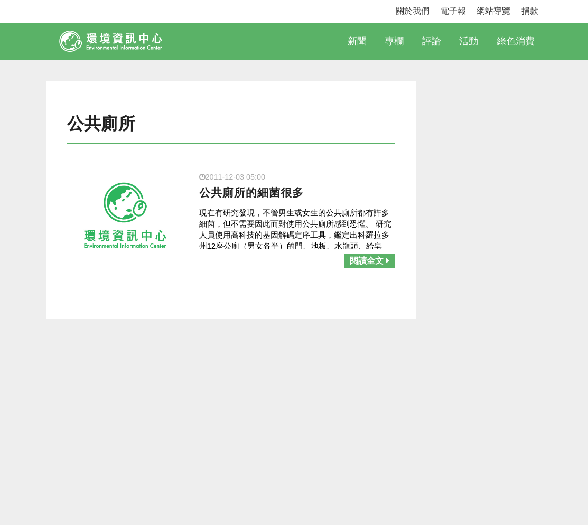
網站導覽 (493, 10)
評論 (431, 41)
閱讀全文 (369, 260)
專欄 (394, 41)
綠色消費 (516, 41)
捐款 (529, 10)
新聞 (357, 41)
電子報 (453, 10)
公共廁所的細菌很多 (251, 192)
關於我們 (413, 10)
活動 (468, 41)
